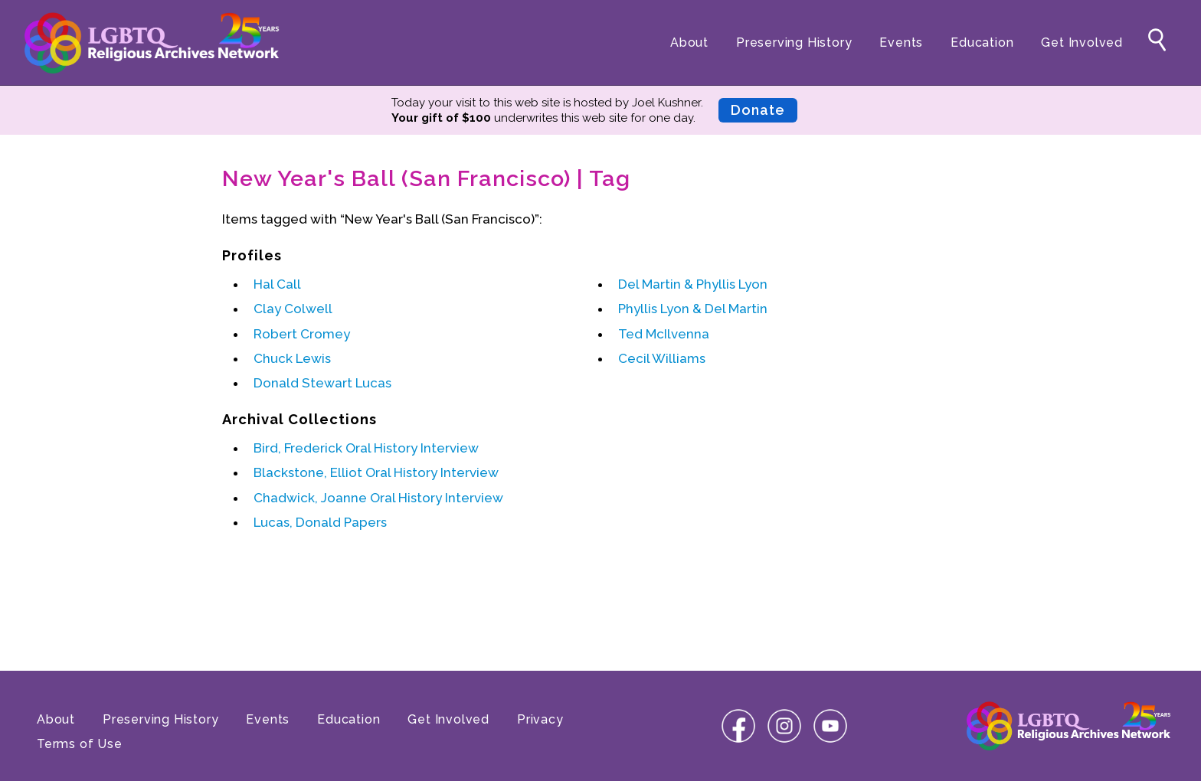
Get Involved (1082, 42)
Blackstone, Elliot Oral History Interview (376, 472)
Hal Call (277, 284)
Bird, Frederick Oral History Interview (366, 448)
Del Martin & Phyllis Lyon (692, 284)
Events (901, 42)
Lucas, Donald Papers (320, 522)
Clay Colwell (293, 308)
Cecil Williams (661, 358)
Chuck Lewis (292, 358)
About (689, 42)
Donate (758, 110)
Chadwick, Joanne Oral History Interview (378, 497)
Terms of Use (80, 744)
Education (982, 42)
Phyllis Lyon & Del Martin (692, 308)
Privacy (540, 719)
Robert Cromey (302, 333)
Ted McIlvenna (663, 333)
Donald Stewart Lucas (322, 382)
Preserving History (794, 42)
